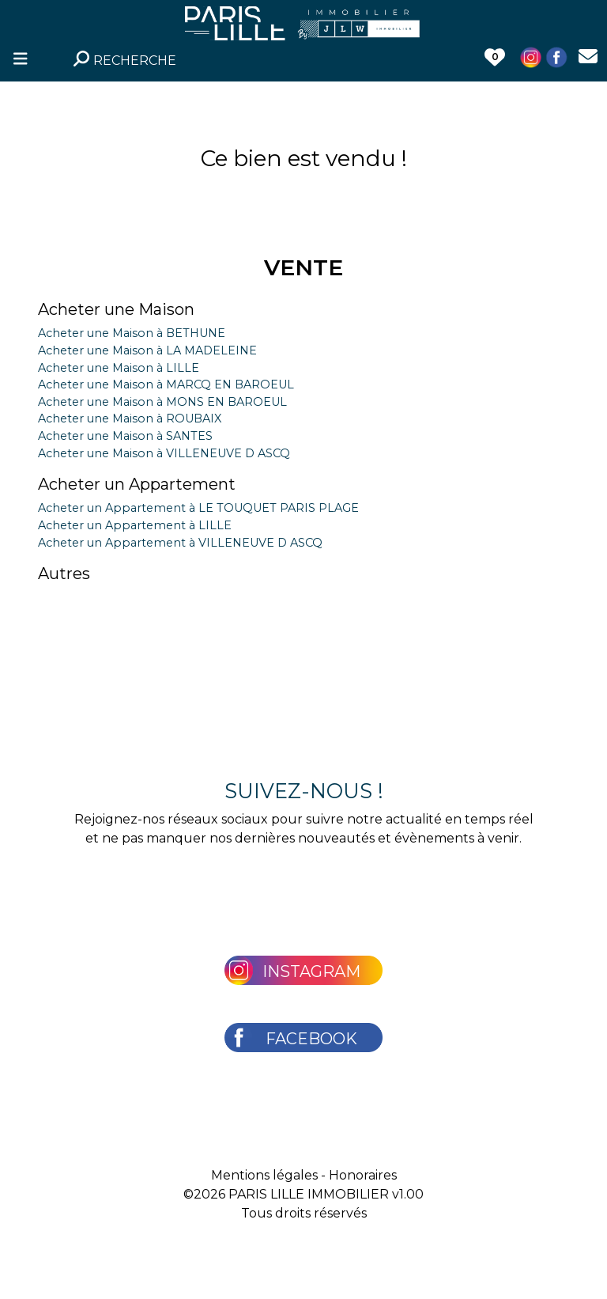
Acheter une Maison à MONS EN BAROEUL (162, 402)
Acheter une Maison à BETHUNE (131, 333)
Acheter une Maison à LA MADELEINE (147, 350)
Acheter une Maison (116, 309)
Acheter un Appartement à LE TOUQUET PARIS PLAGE (198, 508)
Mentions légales (264, 1175)
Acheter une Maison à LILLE (118, 368)
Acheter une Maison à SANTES (125, 436)
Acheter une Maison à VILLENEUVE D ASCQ (164, 453)
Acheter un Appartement (137, 484)
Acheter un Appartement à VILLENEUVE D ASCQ (180, 543)
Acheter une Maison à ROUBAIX (129, 418)
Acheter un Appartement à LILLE (135, 525)
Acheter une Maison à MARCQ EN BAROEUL (166, 384)
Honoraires (363, 1175)
